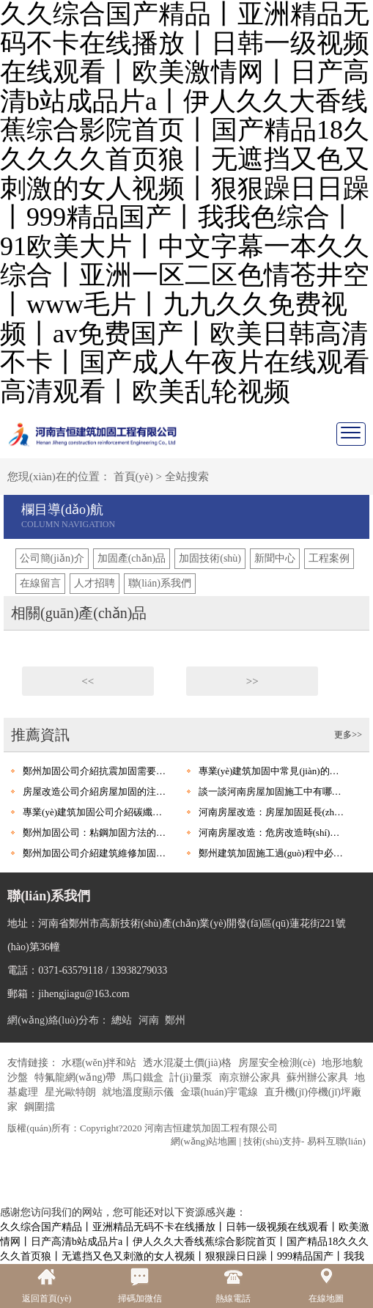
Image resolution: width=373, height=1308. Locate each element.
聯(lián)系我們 (159, 583)
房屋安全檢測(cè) (278, 1062)
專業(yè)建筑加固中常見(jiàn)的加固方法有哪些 (272, 770)
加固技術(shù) (210, 558)
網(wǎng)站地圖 (204, 1141)
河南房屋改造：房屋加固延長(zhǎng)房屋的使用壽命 (272, 812)
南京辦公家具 (251, 1077)
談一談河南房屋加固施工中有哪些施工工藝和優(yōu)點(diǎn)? (272, 791)
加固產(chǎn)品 (131, 558)
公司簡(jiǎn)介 (52, 558)
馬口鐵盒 (144, 1077)
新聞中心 (274, 558)
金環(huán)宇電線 (220, 1092)
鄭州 (175, 1020)
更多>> (348, 735)
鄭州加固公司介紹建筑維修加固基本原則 (96, 853)
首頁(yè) (133, 476)
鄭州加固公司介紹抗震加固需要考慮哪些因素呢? (96, 770)
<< (87, 681)
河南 (149, 1020)
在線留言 (40, 583)
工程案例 (329, 558)
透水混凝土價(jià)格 (188, 1062)
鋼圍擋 (39, 1106)
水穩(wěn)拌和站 (100, 1062)
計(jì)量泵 (192, 1077)
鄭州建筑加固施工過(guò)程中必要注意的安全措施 (272, 853)
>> (252, 681)
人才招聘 (94, 583)
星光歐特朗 (72, 1092)
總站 (121, 1020)
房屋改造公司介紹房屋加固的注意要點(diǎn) (96, 791)
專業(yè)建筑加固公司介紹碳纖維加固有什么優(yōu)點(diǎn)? (96, 812)
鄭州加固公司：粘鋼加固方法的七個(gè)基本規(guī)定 (96, 832)
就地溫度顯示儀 (139, 1092)
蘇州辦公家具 (319, 1077)
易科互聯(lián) (336, 1141)
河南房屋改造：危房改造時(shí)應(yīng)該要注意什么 (272, 832)
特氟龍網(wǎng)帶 (76, 1077)
